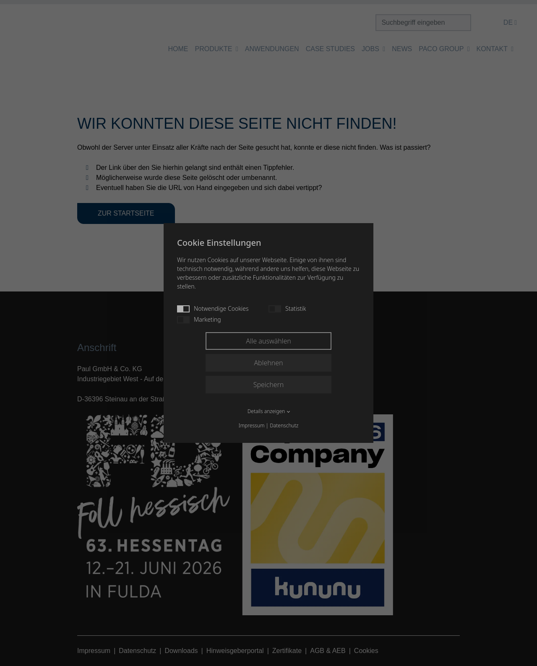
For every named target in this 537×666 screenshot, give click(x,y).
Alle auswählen (268, 341)
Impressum (252, 425)
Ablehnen (268, 362)
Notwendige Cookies (213, 308)
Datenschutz (284, 425)
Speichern (268, 384)
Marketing (199, 319)
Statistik (287, 308)
